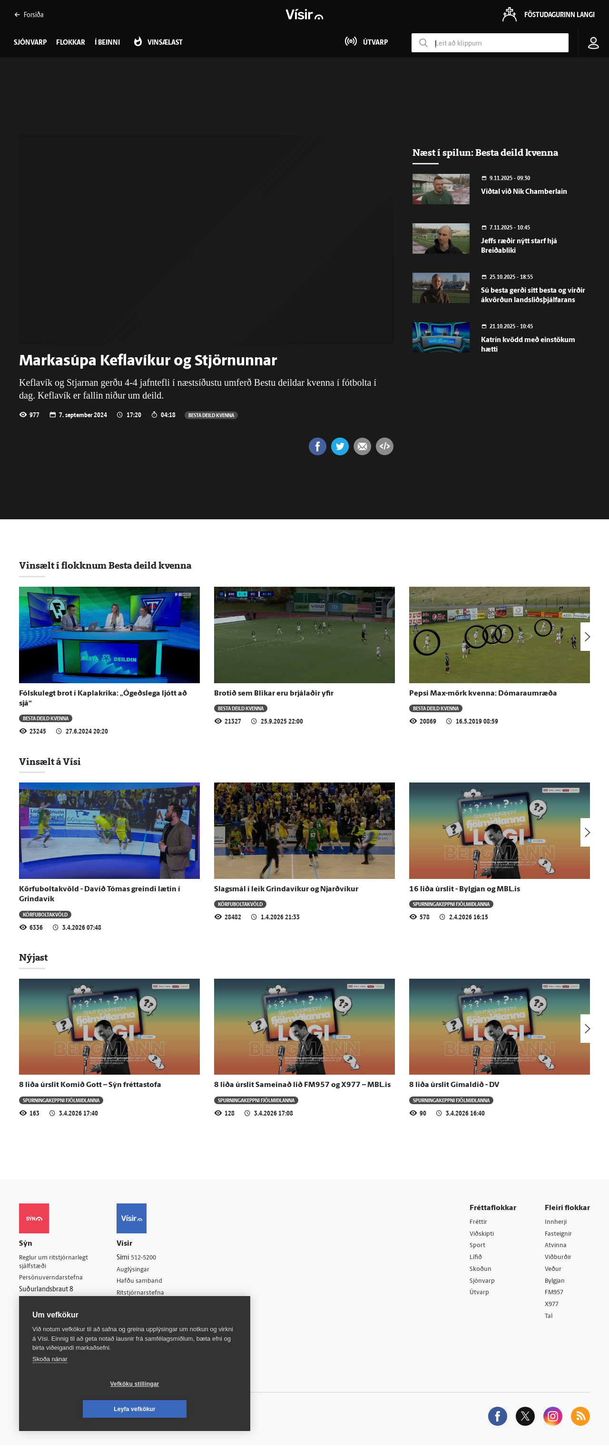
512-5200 (149, 1258)
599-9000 (47, 1315)
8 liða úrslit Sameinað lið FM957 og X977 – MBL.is (302, 1086)
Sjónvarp (483, 1284)
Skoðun (481, 1271)
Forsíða (28, 14)
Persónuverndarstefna (52, 1279)
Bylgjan (556, 1284)
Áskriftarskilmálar (147, 1307)
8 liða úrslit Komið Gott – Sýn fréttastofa (90, 1086)
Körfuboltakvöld (45, 915)
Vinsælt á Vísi (50, 762)
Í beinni (107, 43)
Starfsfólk (135, 1319)
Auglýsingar (138, 1270)
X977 (552, 1308)
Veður (553, 1271)
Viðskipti (483, 1235)
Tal (549, 1320)
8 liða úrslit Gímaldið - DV (454, 1086)
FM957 (555, 1296)
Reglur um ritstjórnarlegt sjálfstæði (55, 1263)
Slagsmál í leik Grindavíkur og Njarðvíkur (286, 890)
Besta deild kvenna (211, 415)
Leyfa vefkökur (191, 1409)
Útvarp (479, 1296)
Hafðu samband (144, 1283)
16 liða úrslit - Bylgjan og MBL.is (464, 890)
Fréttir (479, 1223)
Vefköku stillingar (78, 1409)
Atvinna (556, 1247)
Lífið (476, 1259)
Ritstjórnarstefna (146, 1295)
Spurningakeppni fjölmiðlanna (451, 905)
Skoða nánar (50, 1384)
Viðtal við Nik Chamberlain (524, 192)
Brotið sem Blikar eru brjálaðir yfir (274, 694)
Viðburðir (559, 1259)
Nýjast (33, 958)
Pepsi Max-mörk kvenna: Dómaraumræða (483, 694)
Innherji (556, 1223)
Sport (478, 1247)
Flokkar (70, 43)
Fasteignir (559, 1235)
